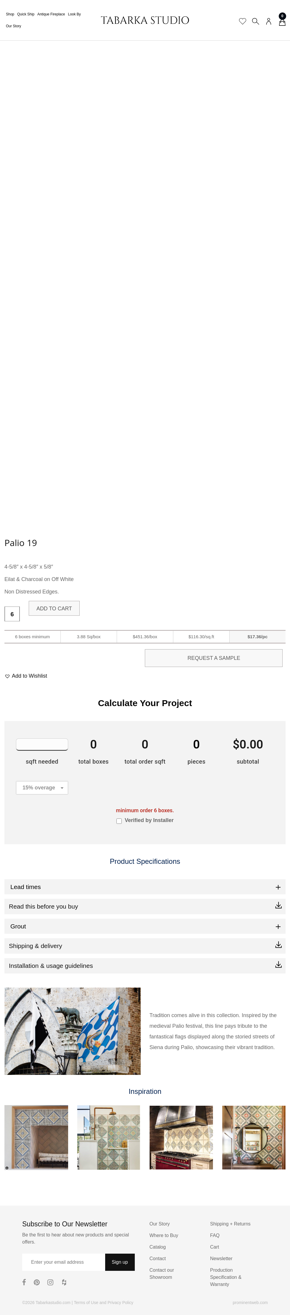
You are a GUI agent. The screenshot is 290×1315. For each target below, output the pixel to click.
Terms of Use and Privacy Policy (103, 1302)
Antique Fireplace (51, 14)
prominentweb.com (250, 1302)
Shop (10, 14)
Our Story (13, 26)
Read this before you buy (43, 906)
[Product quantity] (12, 614)
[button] (25, 676)
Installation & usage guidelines (51, 965)
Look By (74, 14)
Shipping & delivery (35, 945)
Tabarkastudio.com (53, 1302)
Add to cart (54, 609)
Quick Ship (25, 14)
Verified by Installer (149, 820)
